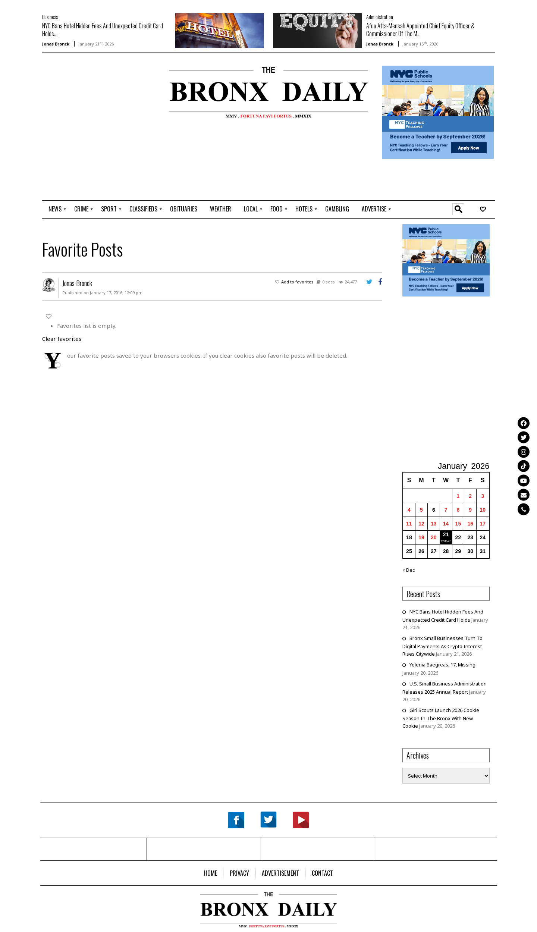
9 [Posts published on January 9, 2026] (470, 510)
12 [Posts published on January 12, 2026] (421, 524)
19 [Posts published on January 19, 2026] (421, 537)
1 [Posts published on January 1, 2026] (458, 496)
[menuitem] (55, 209)
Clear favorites (61, 338)
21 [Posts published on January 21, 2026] (446, 534)
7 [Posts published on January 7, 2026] (446, 510)
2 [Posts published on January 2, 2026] (470, 496)
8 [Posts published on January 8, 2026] (458, 510)
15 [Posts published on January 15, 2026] (458, 524)
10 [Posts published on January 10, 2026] (483, 510)
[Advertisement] (85, 90)
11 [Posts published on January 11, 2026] (409, 524)
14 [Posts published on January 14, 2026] (446, 524)
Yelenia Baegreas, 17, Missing (442, 664)
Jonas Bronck (55, 44)
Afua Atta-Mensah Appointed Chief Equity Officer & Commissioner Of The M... (420, 29)
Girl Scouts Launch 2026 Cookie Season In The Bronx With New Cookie (440, 718)
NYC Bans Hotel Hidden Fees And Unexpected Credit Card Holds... (102, 29)
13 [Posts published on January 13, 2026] (434, 524)
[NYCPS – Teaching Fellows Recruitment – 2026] (438, 112)
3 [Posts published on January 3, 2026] (482, 496)
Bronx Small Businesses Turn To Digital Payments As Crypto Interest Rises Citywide (442, 646)
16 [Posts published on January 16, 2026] (470, 524)
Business (50, 17)
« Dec (408, 570)
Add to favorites (297, 282)
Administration (379, 17)
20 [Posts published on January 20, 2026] (434, 537)
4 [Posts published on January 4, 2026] (409, 510)
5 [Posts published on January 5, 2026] (421, 510)
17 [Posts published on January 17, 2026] (483, 524)
